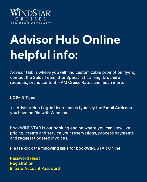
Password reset (25, 158)
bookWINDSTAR (25, 127)
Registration (21, 163)
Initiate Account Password (35, 168)
